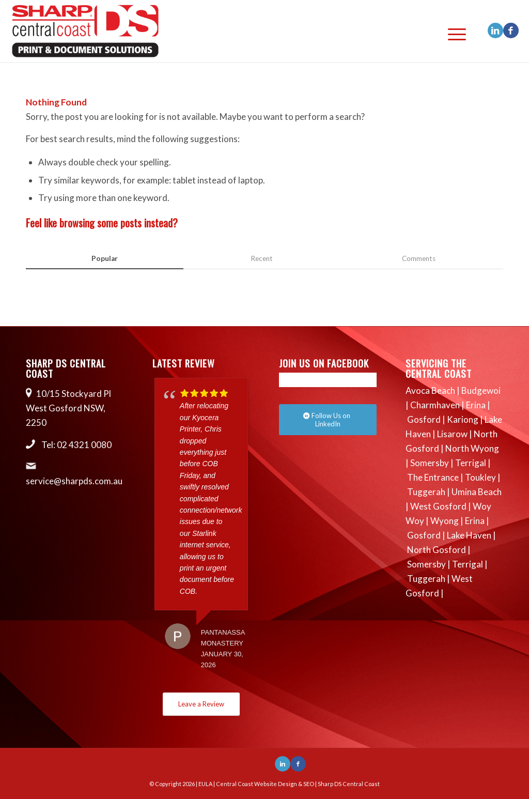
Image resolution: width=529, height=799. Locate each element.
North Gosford (436, 549)
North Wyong (472, 448)
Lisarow (452, 433)
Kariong (462, 419)
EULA (205, 783)
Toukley (480, 477)
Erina (476, 405)
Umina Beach (477, 491)
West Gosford (438, 506)
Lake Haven (469, 535)
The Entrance (433, 477)
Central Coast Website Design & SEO (265, 783)
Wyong (444, 520)
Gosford (424, 419)
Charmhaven (435, 405)
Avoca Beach (430, 390)
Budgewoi (481, 390)
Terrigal (470, 462)
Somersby (429, 462)
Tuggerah (426, 491)
